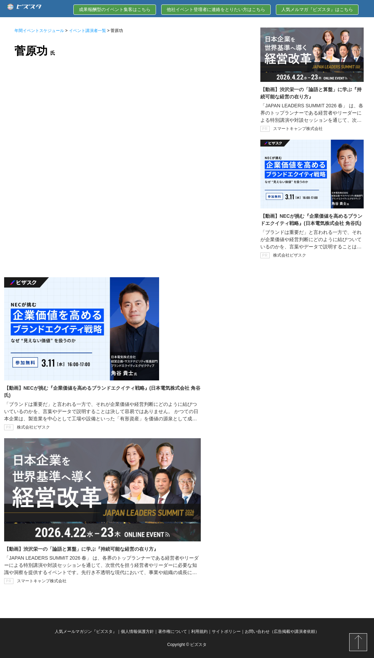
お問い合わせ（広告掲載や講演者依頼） (282, 631)
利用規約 (199, 631)
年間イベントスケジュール (39, 30)
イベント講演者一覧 (87, 30)
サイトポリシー (226, 631)
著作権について (172, 631)
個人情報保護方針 (137, 631)
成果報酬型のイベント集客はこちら (114, 9)
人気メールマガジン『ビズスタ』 (86, 631)
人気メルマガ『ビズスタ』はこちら (317, 9)
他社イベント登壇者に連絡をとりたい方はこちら (216, 9)
